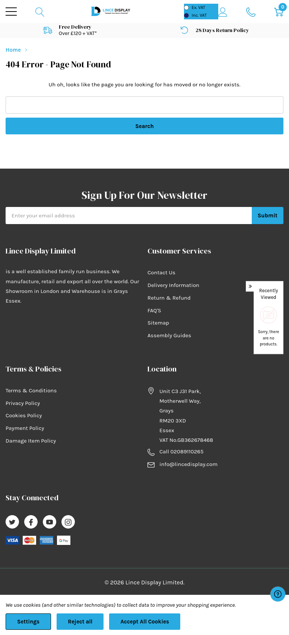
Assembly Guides (169, 335)
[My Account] (223, 11)
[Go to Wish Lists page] (250, 11)
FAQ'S (154, 310)
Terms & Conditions (31, 390)
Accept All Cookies (144, 621)
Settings (28, 621)
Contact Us (161, 272)
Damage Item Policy (31, 440)
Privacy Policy (23, 403)
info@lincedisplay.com (188, 464)
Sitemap (158, 322)
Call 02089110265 (181, 451)
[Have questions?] (277, 594)
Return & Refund (169, 297)
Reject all (80, 621)
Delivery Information (173, 285)
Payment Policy (25, 428)
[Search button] (40, 11)
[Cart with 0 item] (278, 11)
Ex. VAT (198, 7)
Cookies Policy (24, 415)
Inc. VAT (199, 15)
